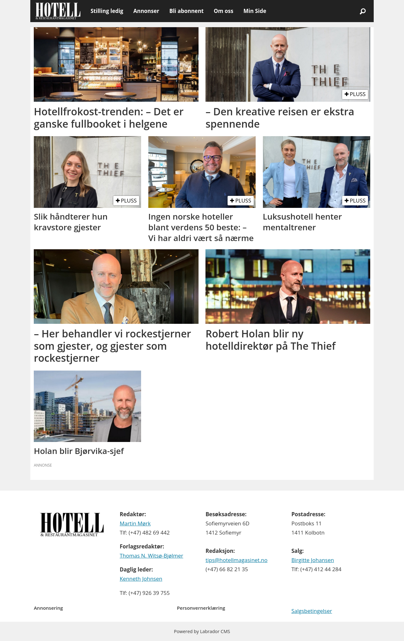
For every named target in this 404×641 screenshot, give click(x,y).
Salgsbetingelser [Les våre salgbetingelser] (311, 610)
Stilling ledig (107, 11)
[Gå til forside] (57, 11)
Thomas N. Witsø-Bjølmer (151, 555)
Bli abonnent (186, 11)
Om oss (223, 11)
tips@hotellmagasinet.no (236, 560)
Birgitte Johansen (312, 560)
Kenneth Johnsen (141, 578)
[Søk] (363, 11)
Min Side (254, 11)
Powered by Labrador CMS (202, 631)
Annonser (146, 11)
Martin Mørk (135, 523)
